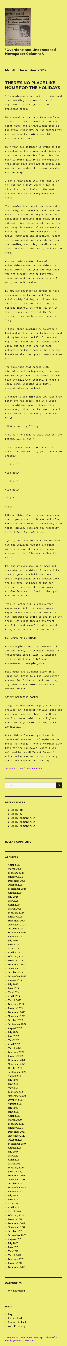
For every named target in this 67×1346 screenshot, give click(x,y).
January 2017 (15, 1263)
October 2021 (15, 1068)
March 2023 (14, 1000)
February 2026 (16, 872)
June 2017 (13, 1247)
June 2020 (13, 1111)
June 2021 (13, 1084)
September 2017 (17, 1235)
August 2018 (15, 1191)
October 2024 (15, 928)
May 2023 (13, 992)
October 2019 (15, 1139)
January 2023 (15, 1008)
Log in (11, 1314)
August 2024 (15, 936)
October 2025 (15, 884)
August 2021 (14, 1076)
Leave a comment (33, 768)
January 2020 (15, 1127)
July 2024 (13, 940)
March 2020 (15, 1119)
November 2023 (16, 968)
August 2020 (15, 1103)
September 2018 (17, 1187)
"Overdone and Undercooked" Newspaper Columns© (31, 52)
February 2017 (15, 1259)
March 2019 (14, 1163)
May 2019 (13, 1155)
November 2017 (16, 1227)
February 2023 (16, 1004)
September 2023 (17, 976)
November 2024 (17, 924)
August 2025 (15, 892)
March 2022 (14, 1048)
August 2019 (14, 1147)
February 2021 (16, 1091)
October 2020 (15, 1099)
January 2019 (15, 1171)
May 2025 (13, 900)
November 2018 (16, 1179)
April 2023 (14, 996)
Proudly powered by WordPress (20, 1340)
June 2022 (13, 1036)
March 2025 (14, 908)
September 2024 (17, 932)
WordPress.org (16, 1326)
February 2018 (16, 1215)
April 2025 (14, 904)
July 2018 (13, 1195)
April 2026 (14, 864)
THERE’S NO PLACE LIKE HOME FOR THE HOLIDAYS (32, 85)
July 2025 (13, 896)
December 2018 (16, 1175)
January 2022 (15, 1056)
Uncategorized (16, 1290)
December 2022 (16, 1012)
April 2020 (14, 1115)
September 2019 (17, 1143)
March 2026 (15, 868)
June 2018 (13, 1199)
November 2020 (17, 1095)
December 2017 (16, 1223)
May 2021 (13, 1088)
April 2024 (14, 952)
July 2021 (13, 1080)
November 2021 (16, 1064)
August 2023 (15, 980)
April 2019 (13, 1159)
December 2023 (16, 964)
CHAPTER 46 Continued (21, 817)
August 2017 (14, 1239)
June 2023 (13, 988)
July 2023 (13, 984)
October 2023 (15, 972)
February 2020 (16, 1123)
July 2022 (13, 1032)
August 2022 (15, 1028)
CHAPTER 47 (15, 813)
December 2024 (17, 920)
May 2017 (13, 1251)
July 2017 (13, 1243)
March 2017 (14, 1255)
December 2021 (16, 1060)
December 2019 (16, 1131)
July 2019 (13, 1151)
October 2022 (15, 1020)
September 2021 (17, 1072)
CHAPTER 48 (15, 810)
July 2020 (13, 1107)
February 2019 (16, 1167)
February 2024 (16, 956)
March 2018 (14, 1211)
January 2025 (15, 916)
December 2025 (16, 880)
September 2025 (17, 888)
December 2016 (16, 1267)
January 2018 (15, 1219)
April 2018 (14, 1207)
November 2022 (17, 1016)
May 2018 (13, 1203)
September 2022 (17, 1024)
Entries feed (15, 1318)
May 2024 (13, 948)
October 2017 (15, 1231)
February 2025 (16, 912)
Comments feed (17, 1322)
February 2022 (16, 1052)
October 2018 (15, 1183)
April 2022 (14, 1044)
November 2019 (16, 1135)
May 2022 (13, 1040)
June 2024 (13, 944)
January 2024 (15, 960)
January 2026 (15, 876)
